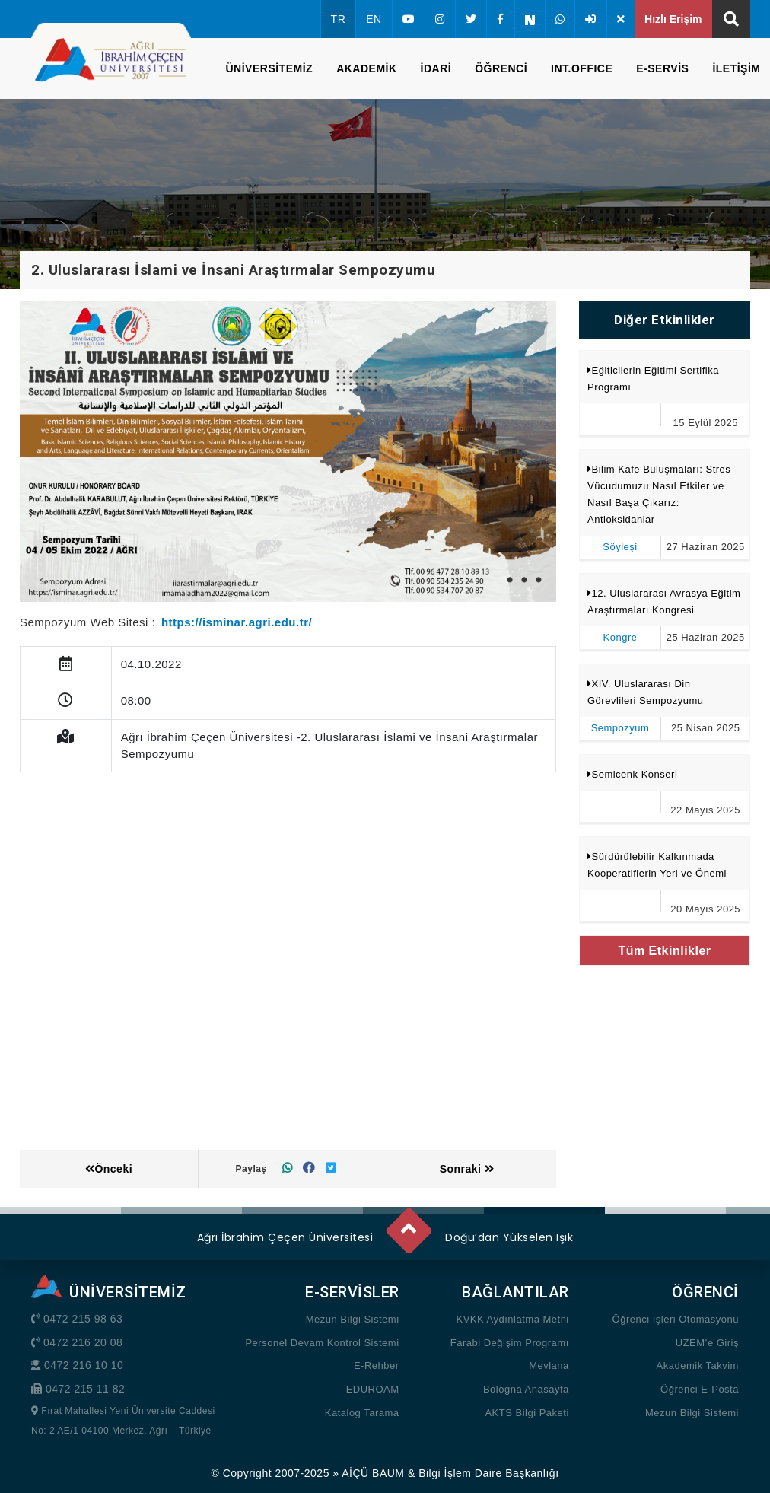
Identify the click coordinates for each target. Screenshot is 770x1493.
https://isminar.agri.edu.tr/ (236, 622)
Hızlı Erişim (673, 19)
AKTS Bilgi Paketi (526, 1412)
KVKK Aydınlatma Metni (512, 1319)
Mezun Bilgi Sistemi (352, 1319)
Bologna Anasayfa (526, 1389)
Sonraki (467, 1169)
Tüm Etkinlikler (664, 950)
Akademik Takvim (698, 1365)
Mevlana (549, 1365)
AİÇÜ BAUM (373, 1473)
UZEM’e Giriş (707, 1342)
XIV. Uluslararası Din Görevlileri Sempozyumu (645, 692)
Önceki (108, 1169)
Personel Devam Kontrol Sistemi (322, 1342)
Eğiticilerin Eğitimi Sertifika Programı (653, 378)
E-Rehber (376, 1365)
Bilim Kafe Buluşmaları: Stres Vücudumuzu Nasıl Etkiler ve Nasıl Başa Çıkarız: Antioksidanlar (658, 494)
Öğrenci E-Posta (699, 1389)
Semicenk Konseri (635, 774)
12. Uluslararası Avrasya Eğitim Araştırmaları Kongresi (663, 601)
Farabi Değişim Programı (509, 1342)
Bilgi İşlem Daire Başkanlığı (488, 1473)
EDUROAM (372, 1389)
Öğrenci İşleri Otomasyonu (675, 1319)
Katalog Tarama (362, 1412)
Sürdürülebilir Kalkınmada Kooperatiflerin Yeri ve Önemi (657, 865)
